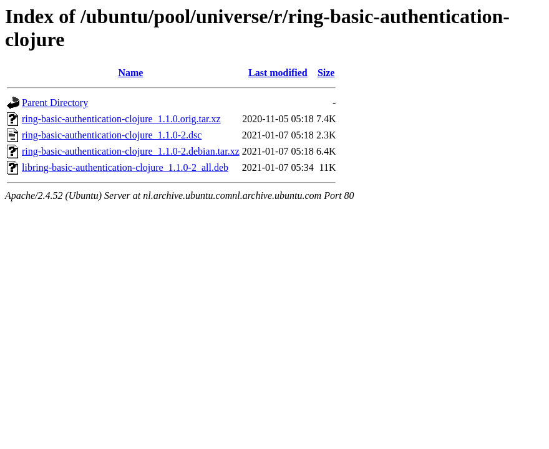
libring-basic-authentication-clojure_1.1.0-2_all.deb (125, 167)
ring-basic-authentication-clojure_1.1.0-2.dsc (112, 135)
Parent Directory (55, 102)
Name (130, 72)
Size (326, 72)
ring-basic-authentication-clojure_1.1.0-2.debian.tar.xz (131, 151)
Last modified (278, 72)
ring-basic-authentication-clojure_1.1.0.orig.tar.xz (121, 118)
